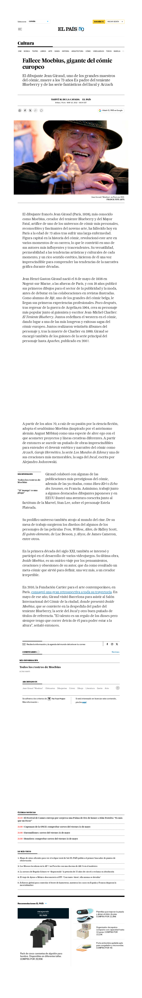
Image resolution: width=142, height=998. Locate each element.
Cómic (88, 51)
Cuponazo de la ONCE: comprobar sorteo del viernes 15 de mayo (57, 826)
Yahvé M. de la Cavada (65, 99)
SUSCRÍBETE (99, 22)
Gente (99, 688)
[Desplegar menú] (20, 29)
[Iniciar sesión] (115, 22)
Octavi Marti (24, 672)
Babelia (117, 51)
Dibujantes (62, 688)
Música (27, 51)
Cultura (26, 43)
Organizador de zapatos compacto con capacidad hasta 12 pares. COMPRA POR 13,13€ (110, 931)
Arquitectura (77, 51)
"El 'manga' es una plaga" (28, 492)
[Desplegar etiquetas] (118, 688)
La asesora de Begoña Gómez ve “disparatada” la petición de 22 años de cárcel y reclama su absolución (67, 871)
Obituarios (50, 688)
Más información (30, 702)
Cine (20, 51)
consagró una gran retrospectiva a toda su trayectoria (71, 592)
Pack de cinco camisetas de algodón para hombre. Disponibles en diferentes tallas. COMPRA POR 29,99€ (41, 956)
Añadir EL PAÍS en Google (112, 110)
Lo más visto (24, 851)
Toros (109, 51)
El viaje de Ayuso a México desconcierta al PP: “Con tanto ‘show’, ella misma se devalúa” (60, 877)
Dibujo (80, 688)
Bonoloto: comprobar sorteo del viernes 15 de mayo (51, 838)
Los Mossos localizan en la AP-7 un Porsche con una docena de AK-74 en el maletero (58, 866)
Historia (65, 51)
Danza (57, 51)
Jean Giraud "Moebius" (32, 688)
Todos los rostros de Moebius (29, 481)
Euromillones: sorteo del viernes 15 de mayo (47, 832)
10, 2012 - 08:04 (77, 103)
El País (86, 99)
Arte (50, 51)
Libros (43, 51)
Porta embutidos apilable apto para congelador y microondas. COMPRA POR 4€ (110, 945)
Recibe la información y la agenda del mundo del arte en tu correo (56, 644)
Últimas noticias (27, 812)
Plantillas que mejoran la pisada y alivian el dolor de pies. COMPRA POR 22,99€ (110, 914)
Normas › (116, 652)
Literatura (90, 688)
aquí (84, 702)
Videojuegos (98, 51)
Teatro (35, 51)
